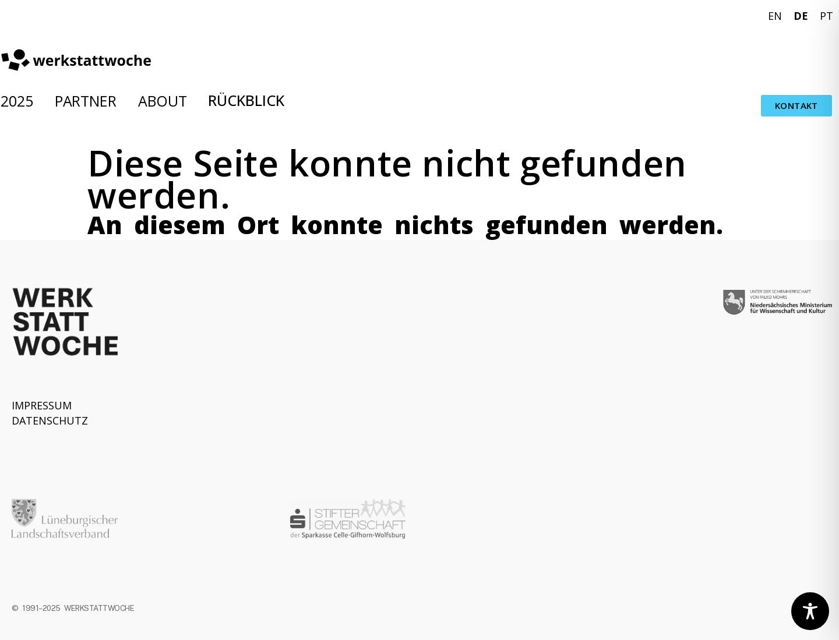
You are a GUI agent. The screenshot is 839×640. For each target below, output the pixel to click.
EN (775, 16)
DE (801, 16)
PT (826, 16)
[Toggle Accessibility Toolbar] (810, 611)
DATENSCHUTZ (50, 420)
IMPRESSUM (42, 405)
